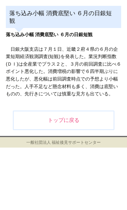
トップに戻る (63, 120)
